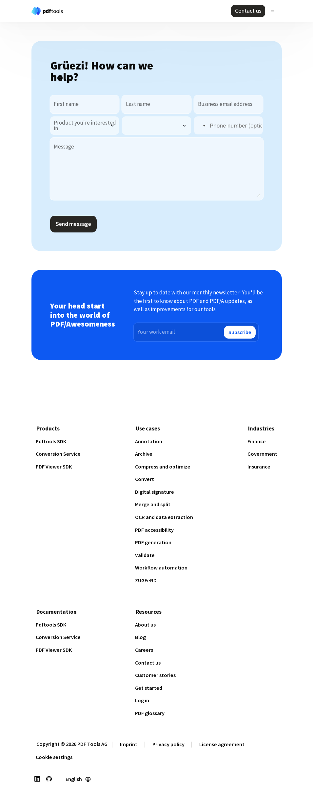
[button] (200, 125)
